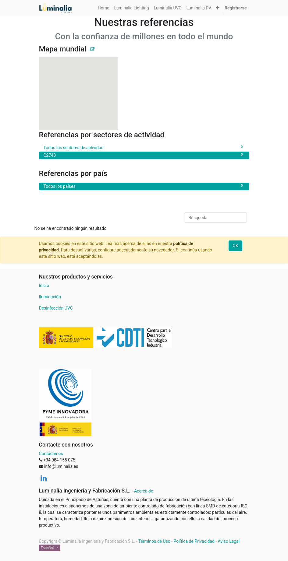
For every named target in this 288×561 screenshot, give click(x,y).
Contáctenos (51, 453)
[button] (218, 8)
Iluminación (50, 296)
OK (235, 245)
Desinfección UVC (56, 308)
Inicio (44, 285)
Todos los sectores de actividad (144, 147)
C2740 (144, 155)
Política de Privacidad (194, 541)
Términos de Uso (154, 541)
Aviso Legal (229, 541)
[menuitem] (103, 8)
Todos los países (144, 186)
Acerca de (143, 491)
